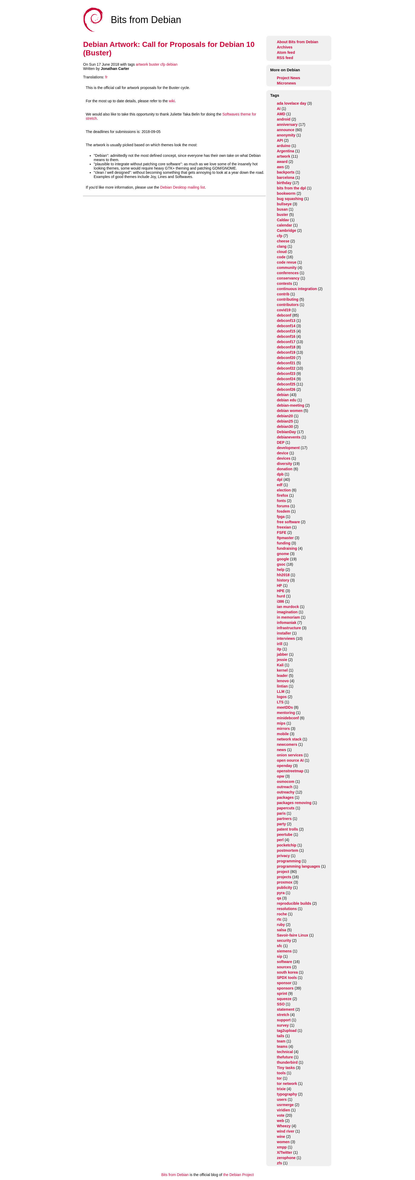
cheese (283, 241)
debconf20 (286, 358)
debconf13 (286, 320)
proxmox (284, 882)
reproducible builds (294, 903)
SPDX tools (287, 977)
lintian (282, 686)
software (284, 962)
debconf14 (286, 326)
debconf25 (286, 384)
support (284, 1020)
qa (279, 898)
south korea (287, 972)
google (283, 559)
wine (281, 1136)
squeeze (284, 999)
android (283, 119)
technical (285, 1052)
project (283, 872)
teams (282, 1046)
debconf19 (286, 352)
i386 (280, 601)
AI (279, 109)
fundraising (287, 548)
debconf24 (286, 379)
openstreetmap (290, 771)
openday (284, 766)
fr (106, 77)
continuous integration (297, 289)
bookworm (286, 193)
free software (288, 522)
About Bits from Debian (297, 42)
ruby (281, 924)
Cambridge (286, 230)
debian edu (286, 400)
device (282, 453)
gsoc (281, 564)
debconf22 (286, 368)
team (281, 1041)
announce (285, 130)
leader (282, 675)
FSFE (281, 532)
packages (285, 797)
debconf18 (286, 347)
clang (282, 246)
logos (282, 697)
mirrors (283, 728)
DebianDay (286, 432)
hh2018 (283, 575)
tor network (287, 1083)
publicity (284, 887)
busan (282, 209)
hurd (281, 596)
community (287, 267)
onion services (290, 755)
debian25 (285, 421)
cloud (282, 252)
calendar (284, 225)
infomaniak (286, 622)
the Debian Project (238, 1175)
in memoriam (288, 617)
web (280, 1121)
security (284, 940)
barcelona (285, 177)
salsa (281, 930)
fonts (281, 501)
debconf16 (286, 336)
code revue (286, 262)
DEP (281, 442)
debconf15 (286, 331)
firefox (282, 495)
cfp (162, 64)
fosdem (283, 511)
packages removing (294, 803)
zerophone (286, 1158)
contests (284, 283)
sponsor (284, 983)
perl (280, 840)
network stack (289, 739)
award (282, 161)
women (283, 1142)
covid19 (284, 310)
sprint (282, 993)
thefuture (285, 1057)
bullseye (284, 204)
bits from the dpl (291, 188)
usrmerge (285, 1105)
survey (283, 1025)
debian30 (285, 426)
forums (283, 506)
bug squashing (290, 199)
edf (279, 485)
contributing (288, 299)
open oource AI (290, 760)
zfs (279, 1163)
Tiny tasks (286, 1068)
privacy (283, 856)
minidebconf (288, 718)
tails (280, 1036)
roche (282, 914)
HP (279, 585)
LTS (280, 702)
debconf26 (286, 389)
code (281, 257)
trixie (281, 1089)
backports (286, 172)
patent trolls (287, 829)
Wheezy (284, 1126)
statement (285, 1009)
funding (283, 543)
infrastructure (289, 628)
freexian (284, 527)
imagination (287, 612)
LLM (281, 691)
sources (284, 967)
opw (280, 776)
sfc (279, 946)
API (280, 140)
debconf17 (286, 342)
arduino (283, 146)
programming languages (298, 866)
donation (284, 469)
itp (279, 649)
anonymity (286, 135)
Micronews (286, 83)
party (281, 824)
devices (283, 458)
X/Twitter (284, 1152)
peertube (284, 834)
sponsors (285, 988)
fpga (281, 516)
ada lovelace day (291, 103)
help (281, 569)
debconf (284, 315)
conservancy (288, 278)
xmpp (282, 1147)
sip (279, 956)
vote (281, 1115)
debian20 (285, 416)
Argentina (285, 151)
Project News (288, 78)
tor (279, 1078)
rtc (279, 919)
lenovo (283, 681)
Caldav (283, 220)
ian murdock (288, 607)
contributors (288, 305)
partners (284, 819)
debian (171, 64)
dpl (279, 479)
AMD (281, 114)
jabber (282, 654)
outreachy (286, 792)
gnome (283, 554)
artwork (142, 64)
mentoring (286, 713)
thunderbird (287, 1062)
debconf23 (286, 373)
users (282, 1099)
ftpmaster (285, 538)
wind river (285, 1131)
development (288, 448)
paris (281, 813)
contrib (283, 294)
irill (279, 644)
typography (287, 1094)
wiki (172, 101)
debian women (290, 411)
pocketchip (286, 845)
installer (284, 633)
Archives (284, 47)
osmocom (285, 781)
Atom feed (286, 52)
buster (154, 64)
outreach (284, 787)
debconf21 (286, 363)
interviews (286, 638)
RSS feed (285, 58)
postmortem (287, 850)
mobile (283, 734)
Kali (280, 665)
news (281, 750)
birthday (284, 183)
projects (284, 877)
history (283, 580)
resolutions (287, 909)
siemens (284, 951)
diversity (284, 464)
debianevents (288, 437)
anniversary (287, 124)
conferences (288, 273)
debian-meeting (290, 405)
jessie (282, 660)
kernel (282, 670)
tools (281, 1073)
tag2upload (287, 1030)
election (284, 490)
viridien (283, 1110)
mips (281, 723)
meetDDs (285, 707)
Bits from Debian (174, 1175)
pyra (281, 893)
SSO (281, 1004)
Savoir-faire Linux (292, 935)
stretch (283, 1015)
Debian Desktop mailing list (182, 187)
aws (280, 167)
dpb (280, 474)
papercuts (286, 808)
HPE (281, 591)
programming (289, 861)
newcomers (287, 744)
